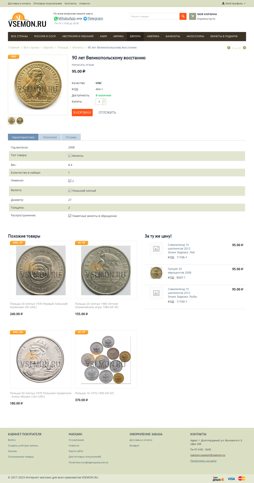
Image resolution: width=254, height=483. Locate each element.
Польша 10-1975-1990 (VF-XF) (94, 393)
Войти (11, 440)
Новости (84, 3)
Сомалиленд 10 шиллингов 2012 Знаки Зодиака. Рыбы (182, 292)
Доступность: (81, 95)
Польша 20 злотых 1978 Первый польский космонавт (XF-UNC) (38, 305)
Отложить (107, 112)
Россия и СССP (45, 36)
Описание (50, 137)
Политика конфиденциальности (88, 462)
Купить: (77, 101)
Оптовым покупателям (47, 3)
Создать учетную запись (23, 445)
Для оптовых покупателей (85, 456)
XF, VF (81, 242)
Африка (118, 36)
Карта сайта (76, 451)
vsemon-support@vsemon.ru (207, 455)
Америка (153, 36)
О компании (76, 440)
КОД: (75, 89)
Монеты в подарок (224, 36)
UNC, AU (18, 332)
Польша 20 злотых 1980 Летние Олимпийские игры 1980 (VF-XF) (96, 305)
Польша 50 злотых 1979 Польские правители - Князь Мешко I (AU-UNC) (40, 395)
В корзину (82, 112)
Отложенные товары (21, 456)
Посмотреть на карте (203, 461)
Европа (135, 36)
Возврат (135, 445)
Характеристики (23, 137)
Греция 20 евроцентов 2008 (179, 270)
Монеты (78, 47)
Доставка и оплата (19, 3)
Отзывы (71, 137)
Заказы (12, 451)
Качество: (78, 83)
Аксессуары (195, 36)
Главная (13, 47)
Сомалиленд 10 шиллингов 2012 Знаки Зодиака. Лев (181, 248)
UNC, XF (17, 242)
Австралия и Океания (78, 36)
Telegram (93, 18)
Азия (103, 36)
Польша (63, 47)
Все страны (19, 36)
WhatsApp (65, 18)
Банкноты (173, 36)
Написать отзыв (83, 65)
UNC (13, 56)
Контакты (71, 3)
